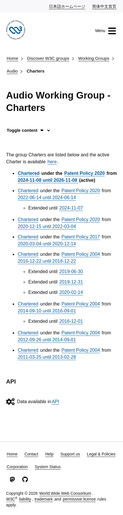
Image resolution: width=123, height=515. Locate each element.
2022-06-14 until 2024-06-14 (47, 197)
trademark (44, 499)
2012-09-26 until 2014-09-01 (47, 339)
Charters (36, 70)
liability (25, 499)
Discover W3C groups (48, 58)
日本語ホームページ (67, 6)
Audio (12, 70)
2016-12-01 (71, 321)
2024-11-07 (71, 207)
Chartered (29, 173)
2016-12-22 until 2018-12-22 (47, 261)
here (52, 161)
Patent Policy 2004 (80, 254)
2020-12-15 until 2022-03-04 (47, 226)
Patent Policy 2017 (80, 236)
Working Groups (93, 58)
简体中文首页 (104, 6)
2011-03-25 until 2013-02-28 (47, 357)
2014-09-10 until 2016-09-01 (47, 310)
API (55, 401)
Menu (105, 31)
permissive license (79, 499)
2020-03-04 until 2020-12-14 (47, 243)
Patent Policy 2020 (84, 173)
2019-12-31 (71, 281)
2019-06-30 (71, 271)
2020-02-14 (71, 292)
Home (12, 58)
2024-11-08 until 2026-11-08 (48, 180)
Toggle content (25, 130)
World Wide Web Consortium (65, 493)
